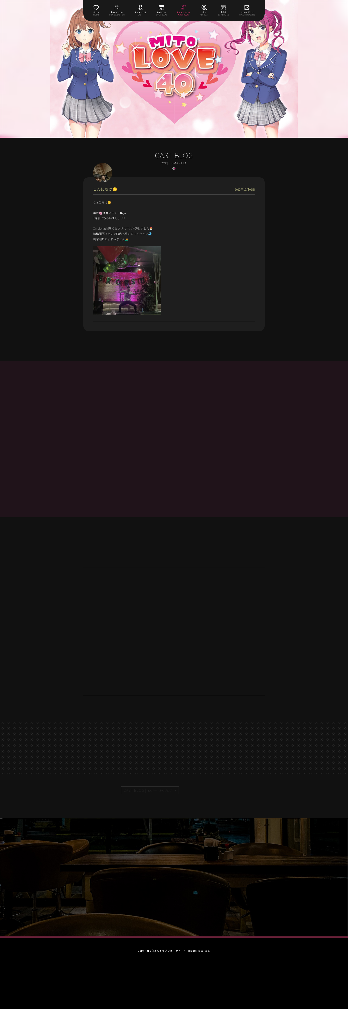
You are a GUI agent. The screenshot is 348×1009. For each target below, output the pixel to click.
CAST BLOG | (147, 790)
